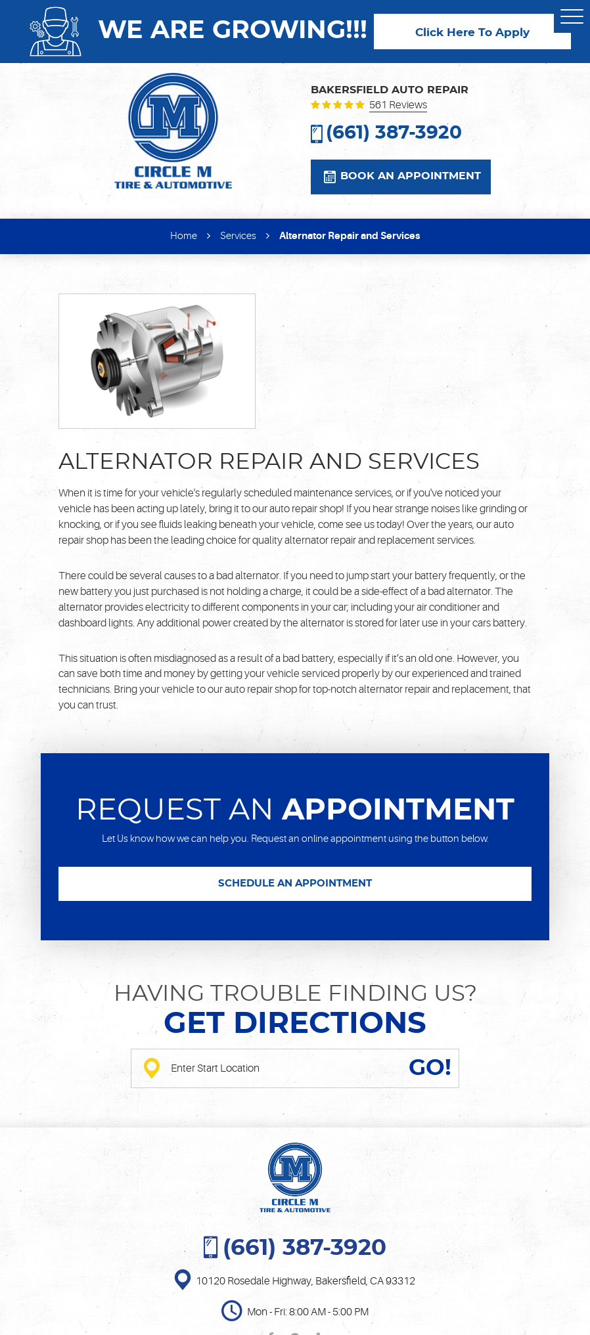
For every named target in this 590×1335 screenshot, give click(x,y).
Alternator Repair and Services (349, 236)
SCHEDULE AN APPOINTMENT (295, 883)
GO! (430, 1068)
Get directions (295, 1024)
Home (183, 236)
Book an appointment (410, 176)
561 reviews (398, 105)
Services (238, 236)
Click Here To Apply (472, 33)
